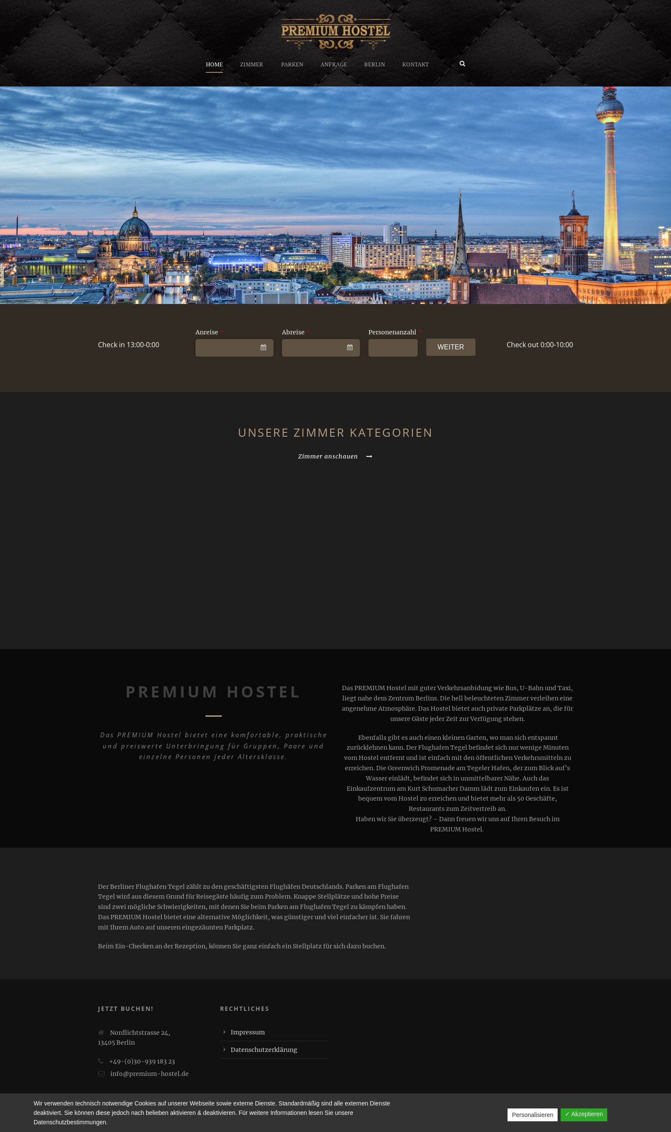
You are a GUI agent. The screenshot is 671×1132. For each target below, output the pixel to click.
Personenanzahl (395, 332)
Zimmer (251, 64)
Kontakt (415, 64)
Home (214, 64)
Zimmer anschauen (335, 456)
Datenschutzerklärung (264, 1050)
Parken (292, 64)
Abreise (296, 332)
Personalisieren (532, 1114)
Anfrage (334, 64)
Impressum (248, 1032)
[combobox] (234, 348)
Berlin (374, 64)
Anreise (210, 332)
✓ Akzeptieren (584, 1114)
